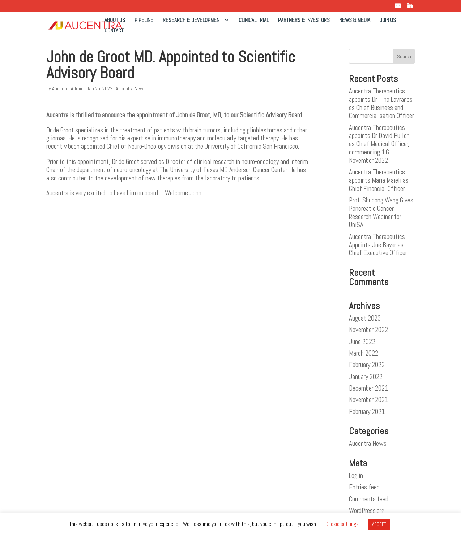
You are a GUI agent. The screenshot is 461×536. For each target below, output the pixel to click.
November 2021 (369, 399)
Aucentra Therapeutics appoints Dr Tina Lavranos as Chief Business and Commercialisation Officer (381, 103)
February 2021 (367, 411)
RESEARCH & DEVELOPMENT (192, 20)
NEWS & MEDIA (354, 20)
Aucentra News (131, 88)
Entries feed (364, 487)
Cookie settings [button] (342, 523)
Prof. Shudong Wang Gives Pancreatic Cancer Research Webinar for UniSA (381, 212)
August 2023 (365, 318)
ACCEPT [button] (379, 524)
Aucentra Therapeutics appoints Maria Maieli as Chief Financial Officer (379, 180)
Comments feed (368, 499)
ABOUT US (114, 20)
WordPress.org (366, 510)
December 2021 (369, 388)
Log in (356, 475)
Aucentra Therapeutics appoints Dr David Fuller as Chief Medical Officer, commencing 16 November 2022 (379, 144)
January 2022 (366, 376)
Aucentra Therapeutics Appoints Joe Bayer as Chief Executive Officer (378, 245)
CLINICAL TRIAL (254, 20)
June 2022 (362, 341)
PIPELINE (144, 20)
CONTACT (114, 31)
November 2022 (368, 329)
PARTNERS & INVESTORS (304, 20)
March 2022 (363, 353)
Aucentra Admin (68, 88)
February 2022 (367, 364)
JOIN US (388, 20)
